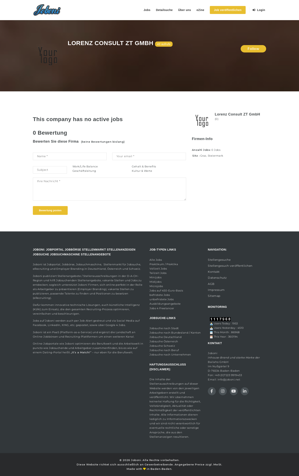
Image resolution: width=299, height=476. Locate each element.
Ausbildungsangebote (165, 303)
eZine (200, 10)
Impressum (216, 290)
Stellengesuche (219, 260)
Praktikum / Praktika (164, 264)
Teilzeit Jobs (158, 273)
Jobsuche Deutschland (166, 337)
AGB (211, 284)
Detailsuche (164, 10)
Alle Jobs (156, 259)
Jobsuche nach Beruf (164, 350)
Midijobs (155, 281)
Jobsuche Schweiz (162, 345)
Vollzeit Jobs (158, 268)
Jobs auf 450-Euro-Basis (166, 290)
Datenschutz (217, 277)
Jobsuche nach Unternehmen (170, 354)
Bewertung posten (50, 210)
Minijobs (155, 277)
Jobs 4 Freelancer (162, 308)
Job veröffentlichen (228, 10)
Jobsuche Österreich (164, 341)
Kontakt (214, 272)
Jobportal (54, 264)
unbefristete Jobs (162, 299)
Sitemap (214, 296)
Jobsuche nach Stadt (164, 328)
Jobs (147, 10)
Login (258, 10)
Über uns (184, 10)
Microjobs (156, 286)
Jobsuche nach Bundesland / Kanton (175, 332)
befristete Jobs (160, 294)
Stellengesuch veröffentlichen (230, 266)
